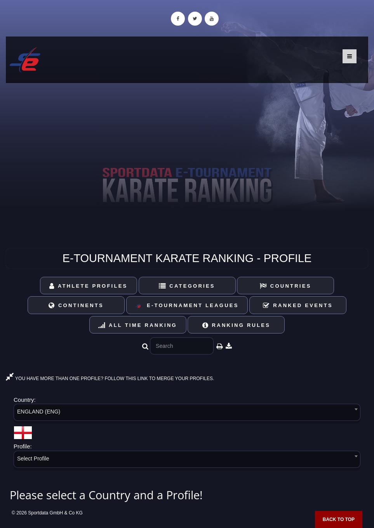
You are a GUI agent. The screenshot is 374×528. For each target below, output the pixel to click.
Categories (187, 286)
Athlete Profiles (88, 286)
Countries (285, 286)
